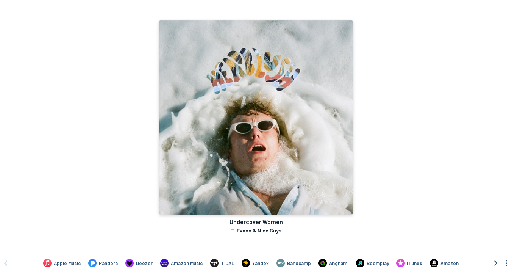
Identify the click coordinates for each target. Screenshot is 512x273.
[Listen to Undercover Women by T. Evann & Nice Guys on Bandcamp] (293, 263)
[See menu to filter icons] (506, 263)
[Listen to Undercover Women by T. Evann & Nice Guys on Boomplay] (372, 263)
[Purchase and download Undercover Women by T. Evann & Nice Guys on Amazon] (444, 263)
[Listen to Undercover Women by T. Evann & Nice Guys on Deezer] (139, 263)
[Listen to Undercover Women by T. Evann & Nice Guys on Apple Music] (62, 263)
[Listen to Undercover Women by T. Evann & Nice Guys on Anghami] (333, 263)
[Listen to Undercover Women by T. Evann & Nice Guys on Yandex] (255, 263)
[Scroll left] (6, 263)
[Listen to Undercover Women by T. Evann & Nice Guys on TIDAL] (222, 263)
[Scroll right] (496, 263)
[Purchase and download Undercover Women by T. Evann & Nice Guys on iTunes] (409, 263)
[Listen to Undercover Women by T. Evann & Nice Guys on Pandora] (103, 263)
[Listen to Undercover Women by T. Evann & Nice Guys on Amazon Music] (181, 263)
